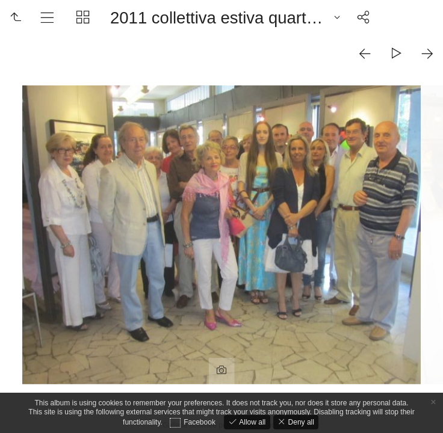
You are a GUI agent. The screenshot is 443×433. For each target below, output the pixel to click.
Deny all (300, 422)
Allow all (251, 422)
